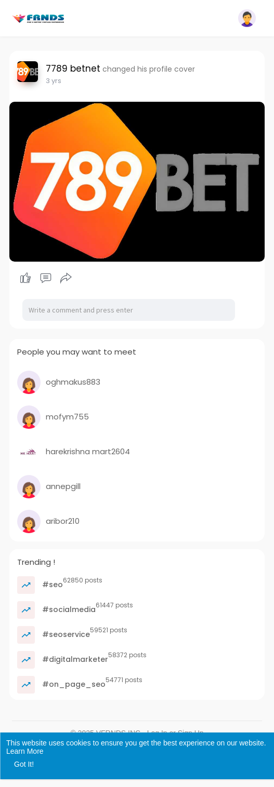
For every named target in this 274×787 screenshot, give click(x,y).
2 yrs (53, 81)
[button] (247, 18)
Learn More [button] (25, 751)
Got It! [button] (24, 764)
